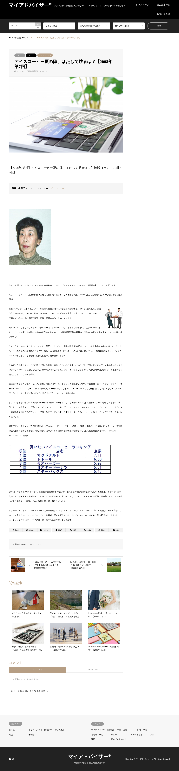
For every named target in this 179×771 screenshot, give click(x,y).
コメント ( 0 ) (37, 669)
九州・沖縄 (142, 730)
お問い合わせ (163, 14)
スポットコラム (45, 55)
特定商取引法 (80, 763)
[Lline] (59, 530)
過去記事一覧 (163, 4)
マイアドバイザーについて (40, 730)
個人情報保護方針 (97, 763)
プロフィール (57, 188)
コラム (19, 55)
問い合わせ (60, 730)
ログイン (33, 691)
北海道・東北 (97, 735)
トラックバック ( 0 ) (94, 669)
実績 (11, 735)
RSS (13, 759)
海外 (152, 735)
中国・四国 (122, 730)
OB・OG (31, 55)
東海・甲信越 (137, 735)
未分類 (31, 735)
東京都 (114, 735)
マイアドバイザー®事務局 (102, 730)
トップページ (142, 4)
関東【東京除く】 (119, 739)
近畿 (93, 739)
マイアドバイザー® (89, 756)
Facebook (10, 759)
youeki (23, 544)
